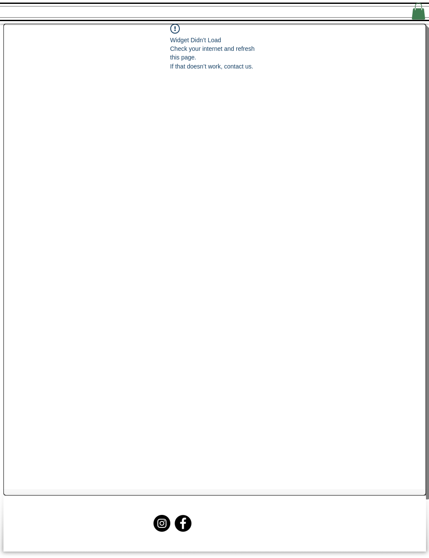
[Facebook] (183, 523)
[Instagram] (161, 523)
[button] (418, 11)
